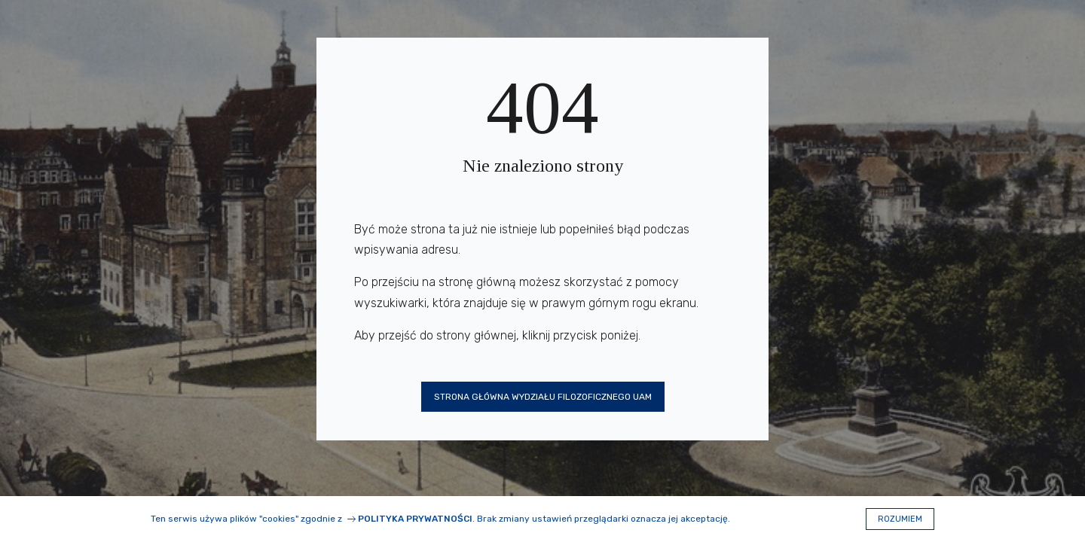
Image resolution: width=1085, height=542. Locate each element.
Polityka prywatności (415, 518)
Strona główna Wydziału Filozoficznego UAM (543, 396)
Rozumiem (900, 519)
